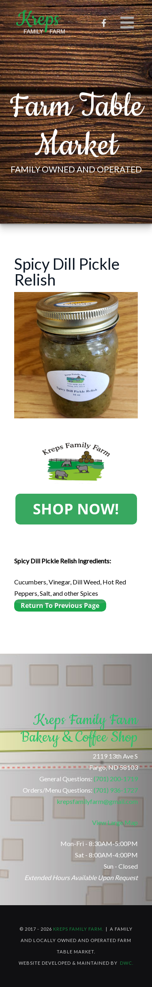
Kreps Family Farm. (78, 929)
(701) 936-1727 (116, 790)
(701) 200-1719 (116, 778)
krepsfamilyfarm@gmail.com (97, 801)
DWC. (126, 963)
